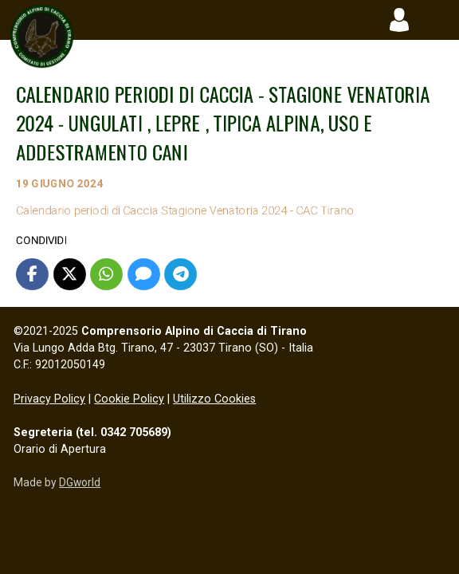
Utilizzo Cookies (214, 398)
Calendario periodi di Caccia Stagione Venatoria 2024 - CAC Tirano (220, 210)
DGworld (79, 482)
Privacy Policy (49, 398)
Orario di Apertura (60, 448)
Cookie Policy (129, 398)
